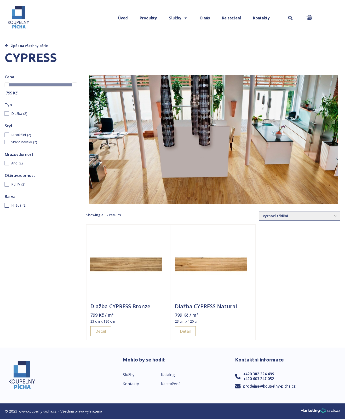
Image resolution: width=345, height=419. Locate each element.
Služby (178, 18)
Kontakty (261, 18)
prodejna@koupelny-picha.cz (269, 386)
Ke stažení (231, 18)
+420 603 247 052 (258, 379)
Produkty (148, 18)
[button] (290, 18)
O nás (205, 18)
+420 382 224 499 (258, 374)
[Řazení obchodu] (299, 216)
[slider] (7, 84)
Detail (100, 331)
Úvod (123, 18)
